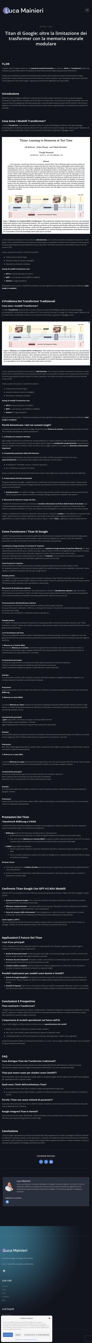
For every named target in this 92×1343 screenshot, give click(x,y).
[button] (49, 1318)
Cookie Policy (18, 1339)
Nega (18, 1335)
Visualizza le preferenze (36, 1335)
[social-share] (41, 1162)
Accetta (8, 1335)
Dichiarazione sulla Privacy (30, 1339)
